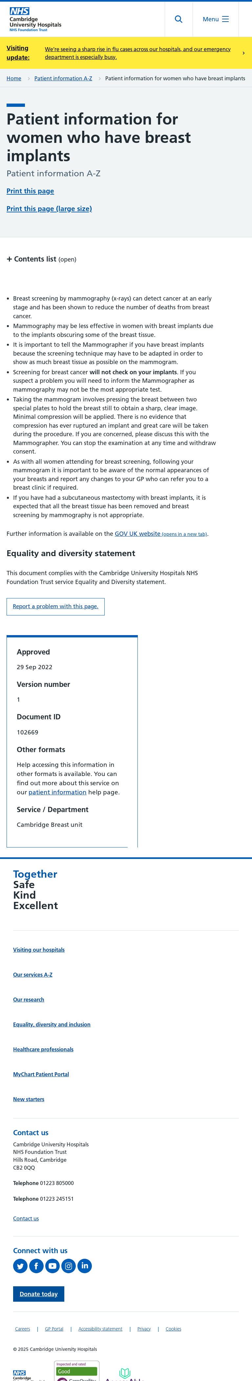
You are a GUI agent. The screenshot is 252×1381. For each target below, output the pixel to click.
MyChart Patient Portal (41, 1074)
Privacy (144, 1329)
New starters (28, 1099)
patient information (58, 792)
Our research (28, 999)
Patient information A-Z (63, 78)
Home (14, 78)
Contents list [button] (41, 259)
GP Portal (54, 1329)
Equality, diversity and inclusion (52, 1024)
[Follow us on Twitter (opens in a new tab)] (21, 1266)
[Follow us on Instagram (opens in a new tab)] (69, 1266)
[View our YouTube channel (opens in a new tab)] (53, 1266)
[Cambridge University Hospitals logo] (39, 19)
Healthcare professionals (43, 1049)
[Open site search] (179, 19)
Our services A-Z (32, 974)
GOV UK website (161, 533)
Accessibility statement (100, 1329)
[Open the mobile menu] (216, 19)
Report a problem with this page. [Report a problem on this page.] (55, 606)
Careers (22, 1329)
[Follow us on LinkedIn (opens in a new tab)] (85, 1266)
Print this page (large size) (49, 208)
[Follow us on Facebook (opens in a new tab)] (37, 1266)
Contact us (26, 1218)
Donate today (39, 1294)
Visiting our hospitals (39, 949)
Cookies (173, 1329)
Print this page (30, 191)
